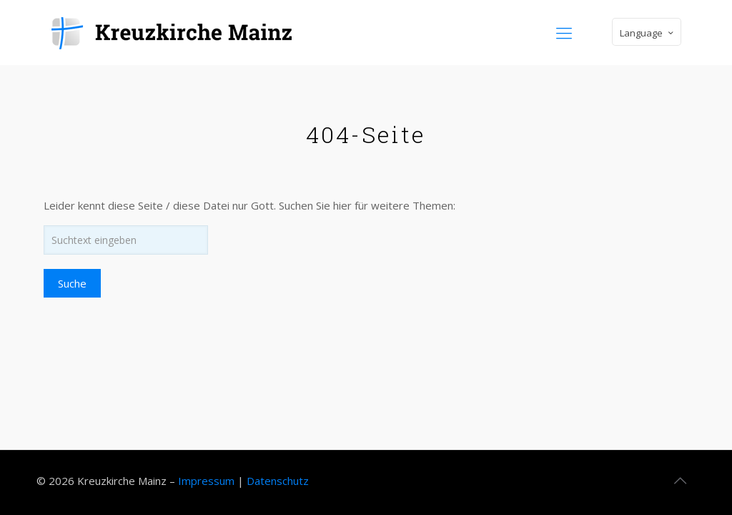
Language (648, 32)
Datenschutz (278, 481)
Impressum (206, 481)
